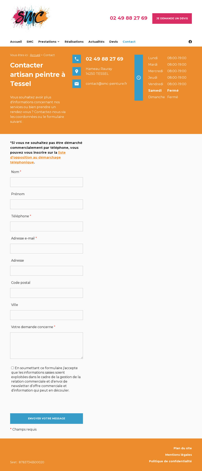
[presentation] (41, 405)
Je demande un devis (172, 18)
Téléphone (21, 216)
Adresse (17, 260)
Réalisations (74, 42)
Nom (16, 172)
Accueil (16, 42)
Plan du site (183, 448)
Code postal (20, 283)
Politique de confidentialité (170, 461)
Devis (113, 42)
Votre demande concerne (33, 327)
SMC (30, 42)
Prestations (47, 42)
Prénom (18, 194)
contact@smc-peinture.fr (106, 84)
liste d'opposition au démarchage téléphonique (38, 157)
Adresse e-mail (24, 238)
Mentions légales (178, 455)
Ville (14, 305)
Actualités (96, 42)
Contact (129, 42)
